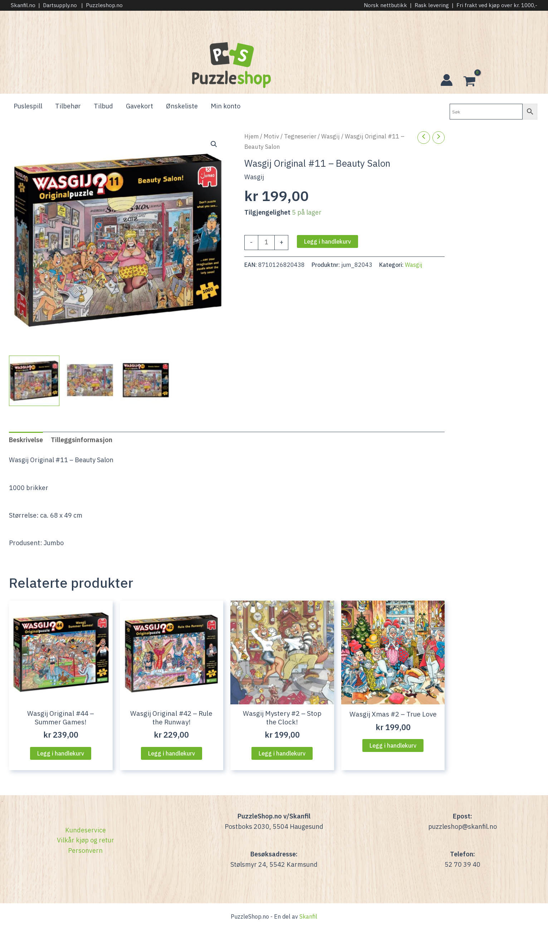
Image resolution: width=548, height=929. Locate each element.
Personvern (85, 850)
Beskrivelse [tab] (26, 440)
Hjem (251, 136)
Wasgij (330, 136)
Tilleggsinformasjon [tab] (81, 440)
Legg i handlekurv (327, 241)
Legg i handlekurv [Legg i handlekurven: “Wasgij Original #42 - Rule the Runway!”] (171, 753)
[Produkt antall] (266, 242)
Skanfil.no (23, 5)
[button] (213, 144)
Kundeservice (85, 830)
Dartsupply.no (60, 5)
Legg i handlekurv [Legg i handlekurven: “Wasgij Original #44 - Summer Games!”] (60, 753)
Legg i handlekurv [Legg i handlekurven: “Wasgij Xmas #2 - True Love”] (393, 745)
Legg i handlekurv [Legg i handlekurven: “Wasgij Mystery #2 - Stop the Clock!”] (282, 753)
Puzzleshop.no (104, 5)
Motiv (271, 136)
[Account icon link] (446, 80)
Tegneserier (300, 136)
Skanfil (308, 916)
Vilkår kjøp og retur (85, 840)
